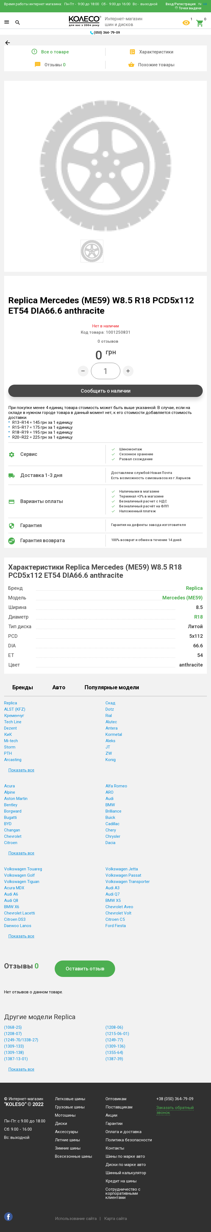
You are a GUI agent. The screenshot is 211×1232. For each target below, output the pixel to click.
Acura (9, 786)
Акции (111, 1115)
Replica (194, 588)
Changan (12, 830)
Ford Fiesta (116, 925)
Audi (109, 798)
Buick (110, 817)
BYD (8, 823)
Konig (111, 759)
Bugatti (10, 817)
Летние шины (67, 1140)
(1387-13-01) (16, 1058)
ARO (109, 792)
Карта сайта (115, 1218)
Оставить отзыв (85, 968)
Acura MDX (14, 887)
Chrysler (113, 836)
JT (108, 747)
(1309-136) (115, 1046)
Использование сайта (76, 1218)
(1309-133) (14, 1046)
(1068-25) (13, 1027)
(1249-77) (114, 1039)
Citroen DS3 (15, 919)
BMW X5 (113, 900)
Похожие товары (156, 64)
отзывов (108, 341)
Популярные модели (112, 688)
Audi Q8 (11, 900)
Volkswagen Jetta (122, 869)
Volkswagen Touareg (23, 869)
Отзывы (55, 64)
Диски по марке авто (126, 1165)
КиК (8, 734)
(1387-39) (114, 1058)
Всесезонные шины (73, 1156)
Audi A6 (11, 894)
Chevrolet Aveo (119, 906)
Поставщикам (119, 1107)
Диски (61, 1124)
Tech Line (12, 721)
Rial (109, 715)
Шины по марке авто (125, 1156)
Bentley (10, 804)
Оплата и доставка (123, 1132)
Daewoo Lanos (17, 925)
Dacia (110, 842)
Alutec (111, 721)
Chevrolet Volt (118, 913)
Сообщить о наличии (106, 391)
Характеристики (156, 52)
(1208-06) (114, 1027)
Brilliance (113, 811)
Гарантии (114, 1124)
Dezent (10, 728)
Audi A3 (113, 887)
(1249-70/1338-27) (21, 1039)
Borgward (12, 811)
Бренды (22, 688)
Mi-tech (11, 740)
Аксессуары (66, 1132)
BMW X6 (11, 906)
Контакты (115, 1148)
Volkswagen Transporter (128, 881)
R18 (198, 617)
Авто (58, 688)
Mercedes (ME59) (182, 598)
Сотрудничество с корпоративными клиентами (123, 1193)
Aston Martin (15, 798)
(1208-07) (13, 1033)
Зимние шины (67, 1148)
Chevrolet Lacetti (19, 913)
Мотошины (65, 1115)
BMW (110, 804)
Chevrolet (12, 836)
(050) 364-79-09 (107, 32)
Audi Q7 (113, 894)
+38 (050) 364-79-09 (174, 1099)
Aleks (110, 740)
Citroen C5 (115, 919)
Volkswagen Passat (123, 875)
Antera (112, 728)
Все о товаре (55, 52)
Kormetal (114, 734)
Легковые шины (70, 1099)
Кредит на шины (121, 1181)
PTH (8, 753)
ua (205, 4)
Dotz (110, 709)
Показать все (21, 770)
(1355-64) (114, 1052)
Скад (110, 703)
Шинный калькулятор (126, 1173)
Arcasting (12, 759)
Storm (9, 747)
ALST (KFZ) (14, 709)
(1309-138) (14, 1052)
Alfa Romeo (116, 786)
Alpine (9, 792)
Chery (111, 830)
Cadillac (113, 823)
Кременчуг (14, 715)
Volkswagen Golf (19, 875)
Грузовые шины (70, 1107)
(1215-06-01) (117, 1033)
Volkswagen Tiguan (21, 881)
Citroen (10, 842)
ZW (109, 753)
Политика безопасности (129, 1140)
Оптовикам (116, 1099)
